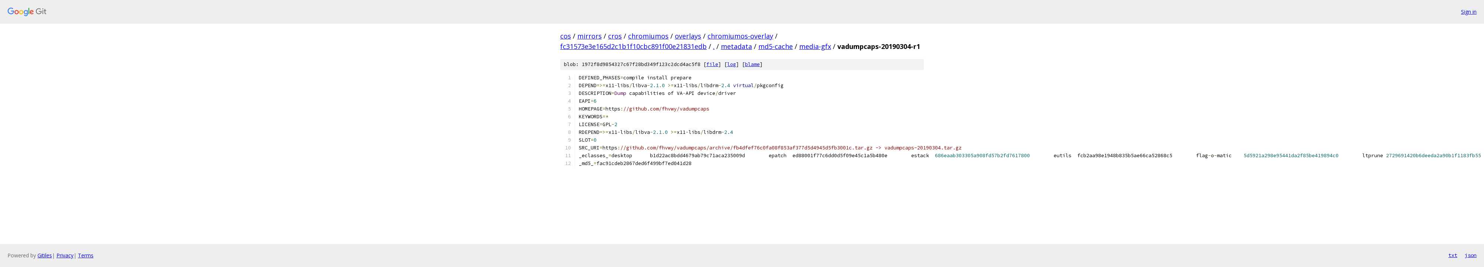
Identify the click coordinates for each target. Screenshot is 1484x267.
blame (752, 64)
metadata (736, 46)
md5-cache (775, 46)
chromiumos (648, 36)
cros (615, 36)
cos (565, 36)
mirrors (589, 36)
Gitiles (44, 255)
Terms (85, 255)
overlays (688, 36)
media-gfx (815, 46)
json (1471, 255)
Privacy (64, 255)
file (712, 64)
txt (1452, 255)
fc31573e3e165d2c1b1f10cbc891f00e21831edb (633, 46)
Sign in (1469, 11)
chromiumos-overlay (740, 36)
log (731, 64)
